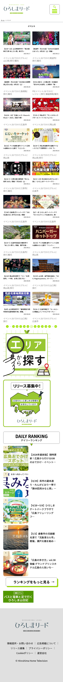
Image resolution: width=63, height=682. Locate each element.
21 (35, 326)
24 (46, 326)
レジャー (36, 94)
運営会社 (42, 653)
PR (33, 91)
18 (24, 326)
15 (13, 326)
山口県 (6, 61)
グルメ (24, 58)
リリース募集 (18, 648)
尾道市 (53, 58)
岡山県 (53, 124)
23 (42, 326)
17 (21, 326)
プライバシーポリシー (40, 648)
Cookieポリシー (24, 653)
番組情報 (50, 94)
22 (39, 326)
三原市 (24, 188)
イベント (8, 20)
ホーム (2, 20)
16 (17, 326)
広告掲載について (46, 643)
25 (49, 326)
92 (56, 326)
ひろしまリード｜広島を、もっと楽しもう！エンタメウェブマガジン (16, 9)
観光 (17, 61)
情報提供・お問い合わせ (20, 643)
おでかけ (16, 58)
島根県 (24, 91)
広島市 (24, 124)
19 (28, 326)
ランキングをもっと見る (31, 581)
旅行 (12, 61)
